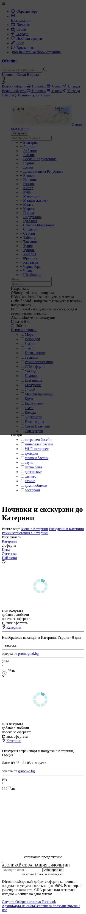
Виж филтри (11, 537)
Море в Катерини (34, 529)
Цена (6, 549)
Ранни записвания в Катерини (25, 533)
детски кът (33, 472)
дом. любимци (36, 485)
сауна (29, 462)
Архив (7, 906)
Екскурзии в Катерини (66, 529)
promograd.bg (28, 653)
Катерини (9, 541)
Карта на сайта (23, 906)
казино (30, 481)
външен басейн (36, 458)
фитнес (30, 476)
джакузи (31, 453)
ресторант (32, 490)
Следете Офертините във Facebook (29, 902)
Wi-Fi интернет (36, 449)
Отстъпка (9, 554)
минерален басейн (39, 444)
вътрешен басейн (38, 440)
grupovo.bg (26, 771)
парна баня (33, 467)
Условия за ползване (51, 906)
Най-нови (9, 558)
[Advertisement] (43, 823)
